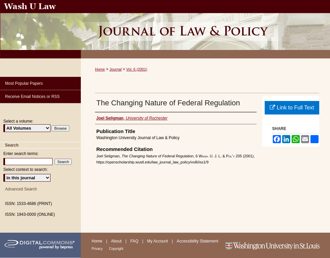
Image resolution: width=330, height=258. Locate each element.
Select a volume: (18, 121)
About (117, 241)
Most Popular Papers (24, 83)
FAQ (134, 241)
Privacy (98, 249)
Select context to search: (25, 169)
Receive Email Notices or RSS (32, 96)
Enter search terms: (21, 153)
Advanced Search (21, 189)
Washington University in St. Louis (277, 245)
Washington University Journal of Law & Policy (205, 29)
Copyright (116, 249)
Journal (115, 69)
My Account (158, 241)
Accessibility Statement (197, 241)
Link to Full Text (292, 107)
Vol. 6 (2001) (136, 69)
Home (100, 69)
